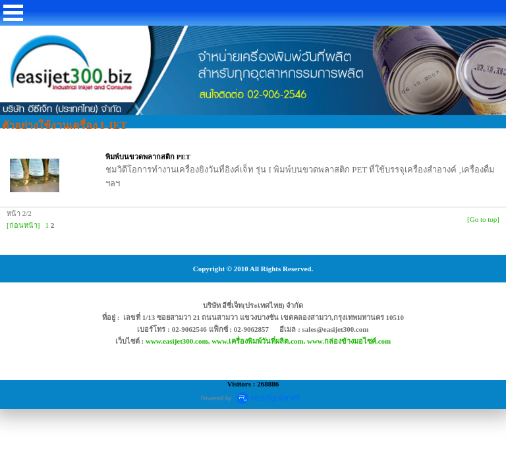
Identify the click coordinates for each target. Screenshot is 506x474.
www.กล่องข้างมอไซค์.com (349, 341)
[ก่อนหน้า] (23, 225)
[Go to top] (483, 219)
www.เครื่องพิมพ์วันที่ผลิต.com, (259, 341)
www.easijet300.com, (178, 341)
